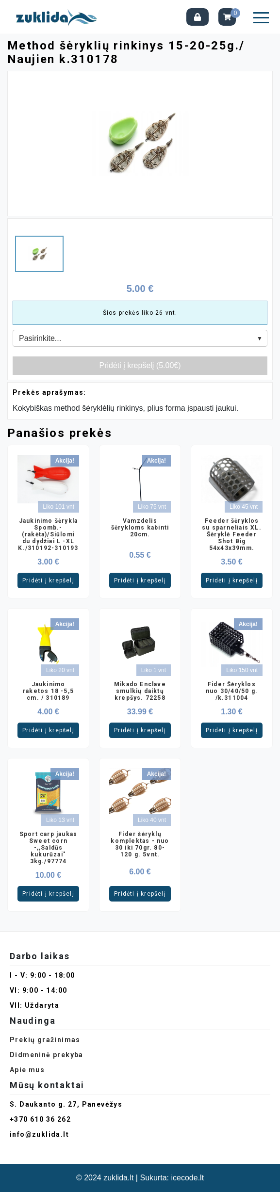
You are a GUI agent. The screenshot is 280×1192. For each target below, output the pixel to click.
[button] (261, 17)
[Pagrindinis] (59, 17)
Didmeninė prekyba (46, 1055)
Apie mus (27, 1070)
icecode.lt (187, 1178)
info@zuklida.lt (39, 1134)
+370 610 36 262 (40, 1119)
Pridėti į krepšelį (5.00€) (140, 365)
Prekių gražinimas (45, 1040)
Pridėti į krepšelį (48, 580)
